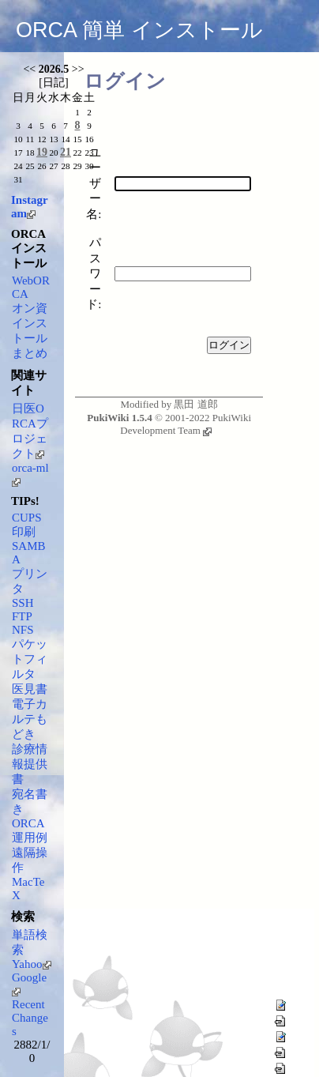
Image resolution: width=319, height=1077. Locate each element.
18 (29, 152)
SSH (23, 603)
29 (77, 166)
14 (65, 139)
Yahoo (31, 964)
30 (88, 166)
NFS (23, 629)
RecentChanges (30, 1017)
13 (53, 139)
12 (41, 139)
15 (77, 139)
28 (65, 166)
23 (88, 152)
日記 (54, 82)
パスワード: (93, 273)
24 (17, 166)
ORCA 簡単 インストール (139, 30)
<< (29, 69)
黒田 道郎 (195, 404)
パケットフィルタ (29, 659)
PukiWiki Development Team (185, 424)
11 (30, 139)
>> (78, 69)
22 (77, 152)
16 (88, 139)
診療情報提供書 (29, 764)
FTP (22, 616)
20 (53, 152)
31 (17, 179)
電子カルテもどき (29, 719)
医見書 (29, 689)
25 (29, 166)
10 (17, 139)
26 (41, 166)
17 (17, 152)
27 (53, 166)
